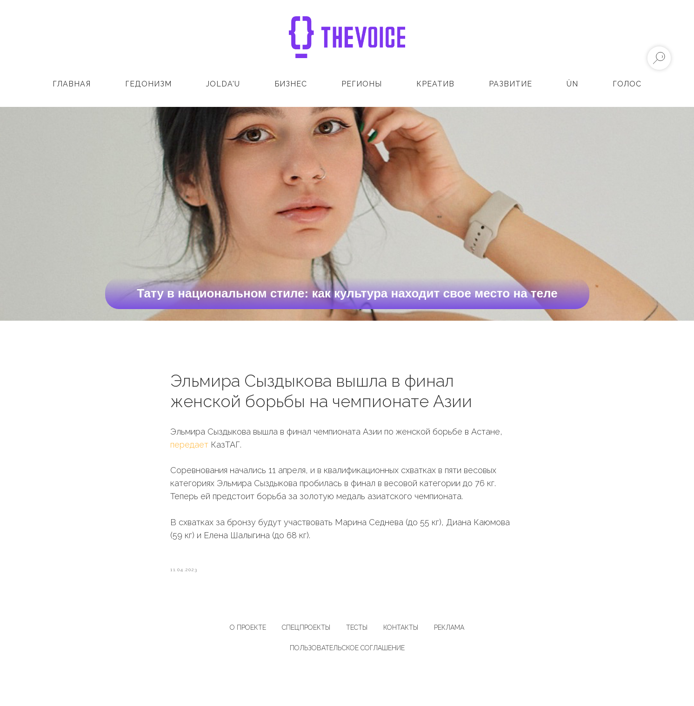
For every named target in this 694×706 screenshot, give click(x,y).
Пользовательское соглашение (347, 650)
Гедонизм (148, 83)
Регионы (361, 83)
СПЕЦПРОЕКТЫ (306, 630)
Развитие (510, 83)
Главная (72, 83)
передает (189, 445)
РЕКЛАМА (449, 630)
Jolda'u (223, 83)
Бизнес (290, 83)
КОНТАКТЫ (400, 630)
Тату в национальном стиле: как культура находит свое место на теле (347, 293)
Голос (627, 83)
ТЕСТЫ (356, 630)
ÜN (572, 83)
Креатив (435, 83)
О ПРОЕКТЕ (248, 630)
